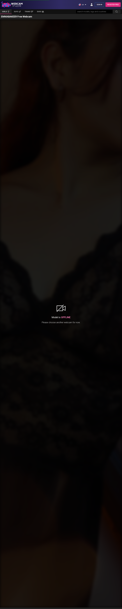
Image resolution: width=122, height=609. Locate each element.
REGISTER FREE (113, 5)
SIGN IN (99, 5)
